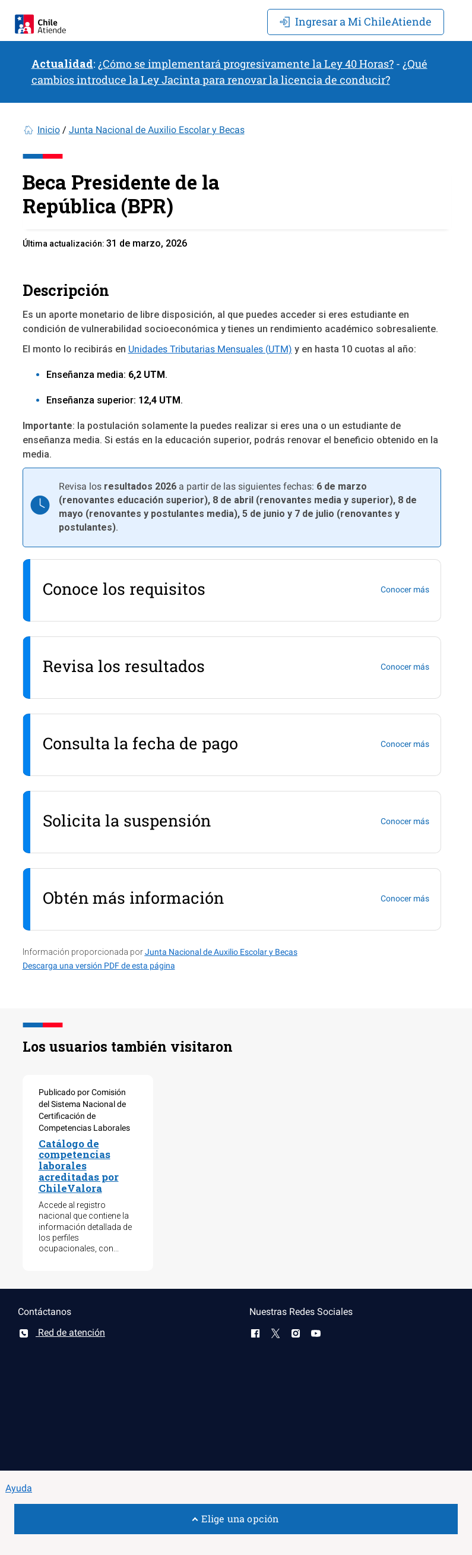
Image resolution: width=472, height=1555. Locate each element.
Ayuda (18, 1488)
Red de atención (61, 1332)
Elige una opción (235, 1518)
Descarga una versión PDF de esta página (99, 965)
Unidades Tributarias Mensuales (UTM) (210, 349)
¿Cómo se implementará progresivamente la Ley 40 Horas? (246, 63)
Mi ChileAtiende (356, 21)
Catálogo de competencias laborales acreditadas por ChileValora (79, 1166)
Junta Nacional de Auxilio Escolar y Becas (157, 129)
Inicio (48, 129)
